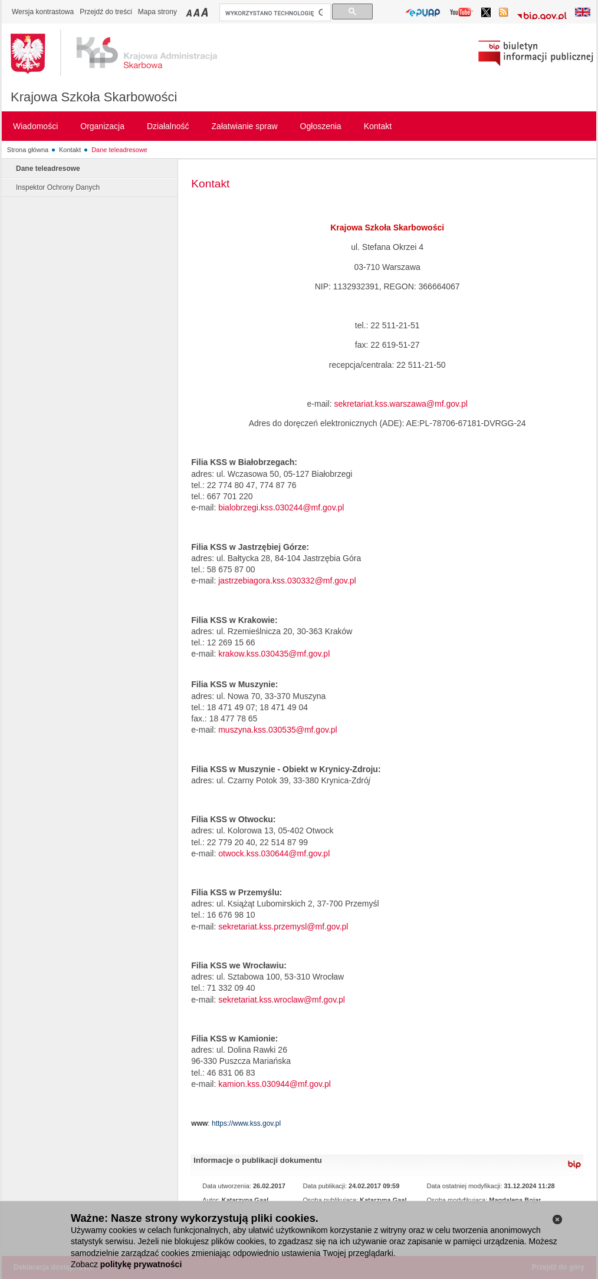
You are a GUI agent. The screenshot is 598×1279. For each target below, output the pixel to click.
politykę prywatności (141, 1264)
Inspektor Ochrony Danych (58, 187)
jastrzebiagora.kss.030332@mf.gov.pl (287, 580)
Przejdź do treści (106, 12)
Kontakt (70, 149)
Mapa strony (157, 12)
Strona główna (27, 149)
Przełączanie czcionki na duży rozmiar (205, 12)
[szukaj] (274, 13)
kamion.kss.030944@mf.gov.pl (274, 1084)
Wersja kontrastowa (43, 12)
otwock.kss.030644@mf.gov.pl (274, 853)
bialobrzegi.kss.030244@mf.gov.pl (281, 507)
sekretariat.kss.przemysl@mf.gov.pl (283, 926)
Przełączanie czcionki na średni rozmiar (197, 12)
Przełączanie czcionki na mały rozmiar (190, 12)
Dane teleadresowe (119, 149)
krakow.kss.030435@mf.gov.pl (274, 653)
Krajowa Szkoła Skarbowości (94, 97)
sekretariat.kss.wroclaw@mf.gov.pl (281, 999)
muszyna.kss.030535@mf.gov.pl (277, 729)
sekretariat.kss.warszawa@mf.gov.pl (400, 403)
